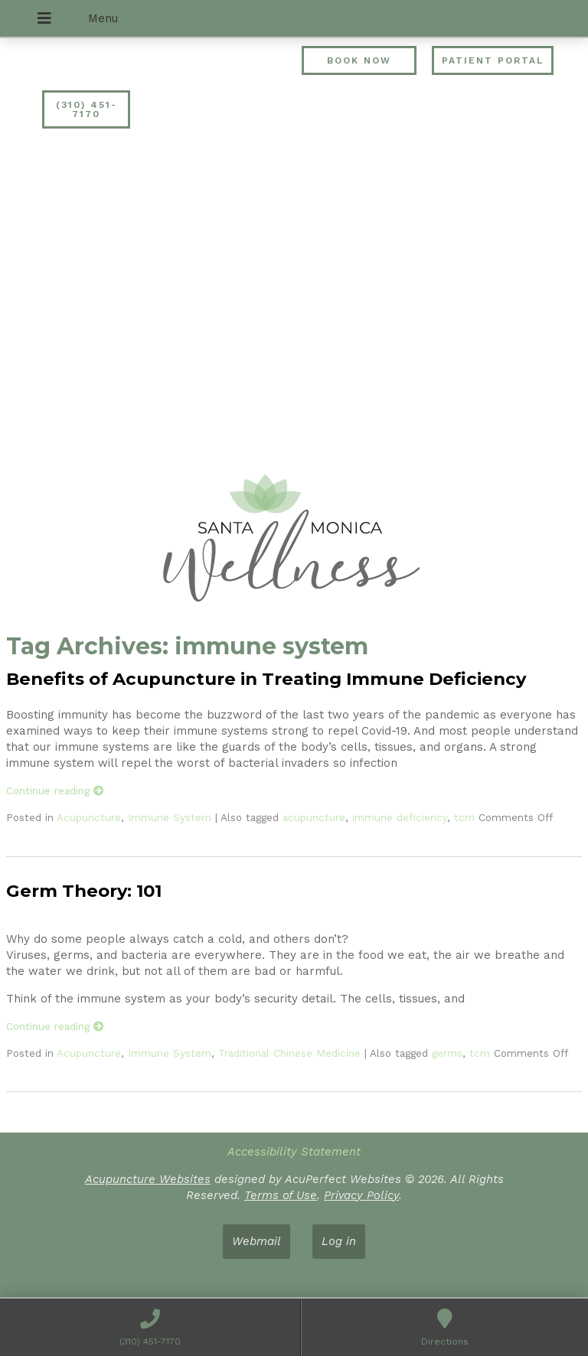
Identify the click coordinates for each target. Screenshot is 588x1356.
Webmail (256, 1241)
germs (447, 1053)
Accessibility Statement (294, 1152)
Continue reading (55, 790)
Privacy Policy (361, 1195)
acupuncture (314, 817)
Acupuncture (89, 817)
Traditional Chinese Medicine (289, 1053)
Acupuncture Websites (148, 1179)
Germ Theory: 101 (84, 890)
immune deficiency (399, 817)
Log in (339, 1241)
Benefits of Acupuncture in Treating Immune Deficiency (266, 678)
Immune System (169, 817)
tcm (464, 817)
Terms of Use (280, 1195)
